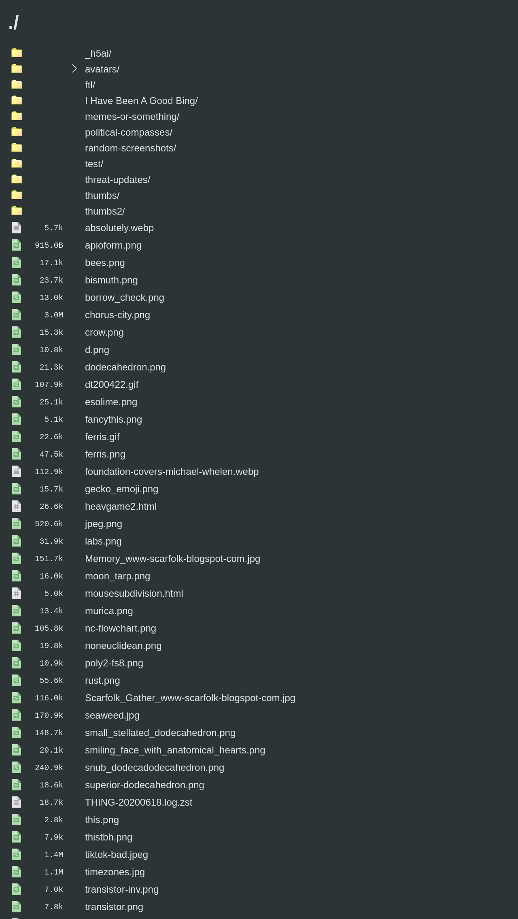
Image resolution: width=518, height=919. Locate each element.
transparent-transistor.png (140, 875)
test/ (94, 163)
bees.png (105, 259)
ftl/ (90, 84)
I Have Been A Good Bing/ (141, 100)
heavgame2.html (121, 486)
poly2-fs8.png (114, 632)
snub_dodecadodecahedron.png (154, 729)
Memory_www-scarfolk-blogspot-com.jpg (172, 535)
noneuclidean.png (123, 616)
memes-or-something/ (132, 116)
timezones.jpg (115, 826)
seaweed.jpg (112, 680)
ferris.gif (102, 421)
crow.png (104, 324)
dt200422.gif (111, 373)
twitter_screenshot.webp (137, 891)
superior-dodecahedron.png (144, 745)
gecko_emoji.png (121, 470)
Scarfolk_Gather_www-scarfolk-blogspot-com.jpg (190, 664)
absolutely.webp (119, 227)
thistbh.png (108, 794)
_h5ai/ (98, 53)
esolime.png (111, 389)
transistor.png (114, 858)
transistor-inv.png (122, 842)
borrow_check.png (124, 292)
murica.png (109, 583)
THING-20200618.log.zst (138, 761)
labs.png (103, 518)
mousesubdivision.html (134, 567)
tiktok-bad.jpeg (116, 810)
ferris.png (105, 437)
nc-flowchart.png (120, 599)
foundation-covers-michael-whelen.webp (172, 454)
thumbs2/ (105, 211)
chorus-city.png (117, 308)
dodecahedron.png (125, 356)
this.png (102, 777)
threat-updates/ (117, 179)
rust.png (102, 648)
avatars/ (102, 69)
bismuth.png (111, 275)
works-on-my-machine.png (142, 907)
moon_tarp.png (117, 551)
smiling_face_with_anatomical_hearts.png (175, 713)
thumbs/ (102, 195)
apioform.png (113, 243)
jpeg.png (103, 502)
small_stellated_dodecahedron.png (160, 696)
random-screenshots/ (130, 148)
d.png (97, 340)
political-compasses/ (128, 132)
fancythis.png (113, 405)
